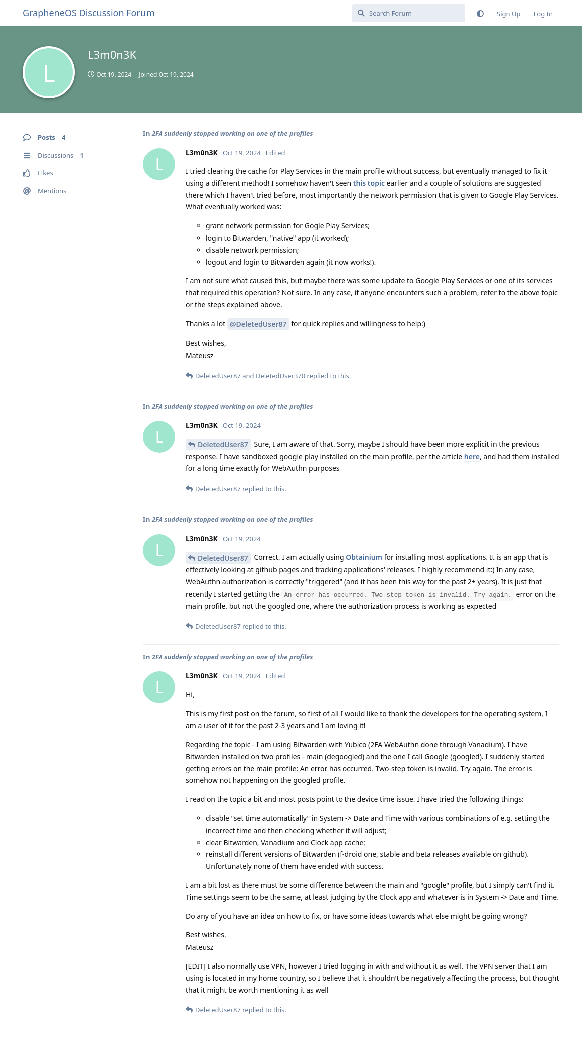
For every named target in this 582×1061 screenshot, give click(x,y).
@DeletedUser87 (258, 324)
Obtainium (364, 557)
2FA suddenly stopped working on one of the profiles (232, 133)
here (472, 456)
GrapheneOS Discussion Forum (89, 13)
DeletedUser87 (223, 444)
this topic (369, 183)
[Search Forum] (408, 13)
